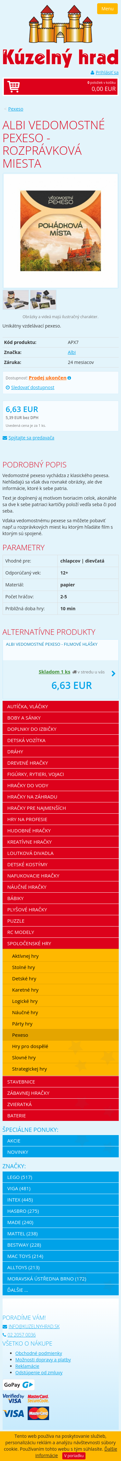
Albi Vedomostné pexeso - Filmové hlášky (52, 644)
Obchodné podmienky (38, 1353)
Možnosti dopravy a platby (43, 1360)
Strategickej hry (29, 1068)
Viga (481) (19, 1188)
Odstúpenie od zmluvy (39, 1372)
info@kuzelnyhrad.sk (31, 1326)
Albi (72, 352)
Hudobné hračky (29, 830)
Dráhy (15, 751)
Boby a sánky (24, 717)
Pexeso (16, 109)
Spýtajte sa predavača (29, 438)
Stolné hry (23, 967)
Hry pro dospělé (30, 1046)
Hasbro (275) (23, 1211)
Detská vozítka (26, 740)
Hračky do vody (27, 785)
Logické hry (25, 1001)
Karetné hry (25, 989)
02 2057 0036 (19, 1335)
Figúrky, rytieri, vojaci (35, 774)
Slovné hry (24, 1057)
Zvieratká (19, 1104)
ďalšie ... (17, 1290)
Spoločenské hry (29, 943)
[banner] (61, 23)
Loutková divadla (30, 853)
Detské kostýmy (27, 864)
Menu (107, 8)
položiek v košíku (67, 86)
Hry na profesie (27, 819)
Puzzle (16, 920)
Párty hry (22, 1023)
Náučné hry (25, 1012)
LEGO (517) (19, 1177)
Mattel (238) (22, 1233)
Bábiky (15, 898)
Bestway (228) (24, 1244)
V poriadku (74, 1455)
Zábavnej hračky (28, 1093)
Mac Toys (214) (25, 1256)
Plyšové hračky (27, 909)
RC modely (20, 932)
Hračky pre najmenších (36, 808)
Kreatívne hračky (29, 841)
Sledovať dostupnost (30, 387)
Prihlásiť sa (105, 72)
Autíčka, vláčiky (27, 706)
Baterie (16, 1115)
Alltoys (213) (23, 1267)
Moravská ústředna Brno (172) (46, 1278)
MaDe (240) (20, 1222)
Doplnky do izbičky (31, 729)
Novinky (17, 1152)
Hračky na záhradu (32, 796)
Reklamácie (27, 1366)
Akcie (14, 1140)
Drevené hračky (27, 763)
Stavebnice (21, 1081)
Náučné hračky (27, 887)
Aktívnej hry (25, 956)
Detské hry (24, 978)
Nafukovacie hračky (33, 875)
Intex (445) (20, 1199)
